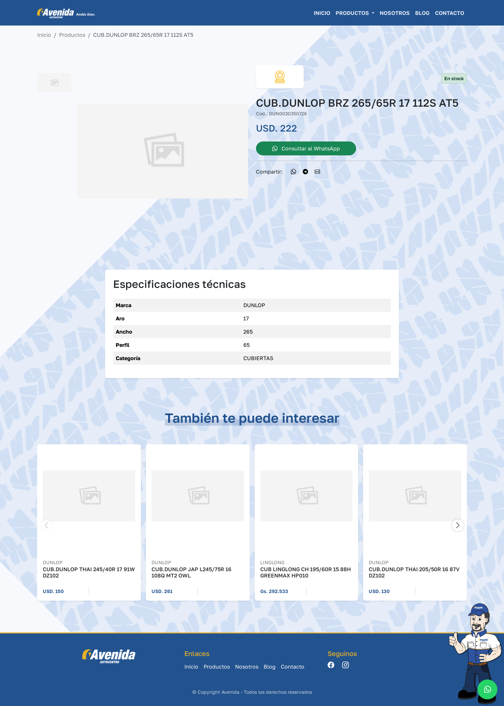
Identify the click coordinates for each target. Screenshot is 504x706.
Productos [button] (353, 13)
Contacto (449, 13)
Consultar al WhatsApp (306, 148)
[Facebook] (331, 665)
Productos (72, 34)
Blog (422, 13)
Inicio (322, 13)
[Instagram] (345, 665)
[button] (458, 525)
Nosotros (395, 13)
